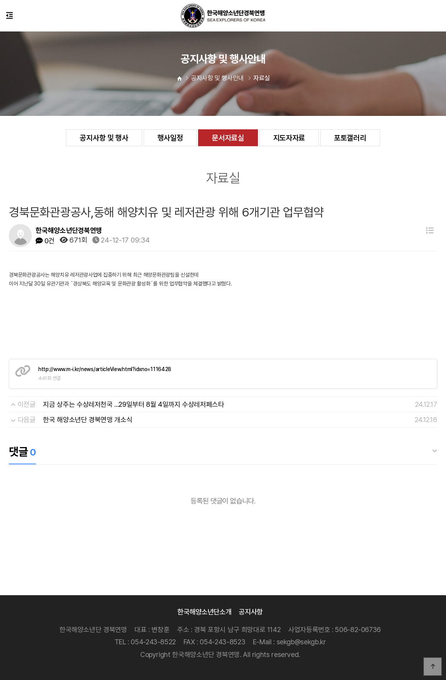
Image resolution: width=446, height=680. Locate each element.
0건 (45, 240)
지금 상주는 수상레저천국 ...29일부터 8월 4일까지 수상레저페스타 (133, 404)
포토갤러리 (350, 137)
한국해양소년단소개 (204, 611)
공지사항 (251, 611)
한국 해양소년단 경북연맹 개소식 (87, 420)
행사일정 (170, 137)
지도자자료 (289, 137)
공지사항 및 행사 (104, 137)
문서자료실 (228, 137)
